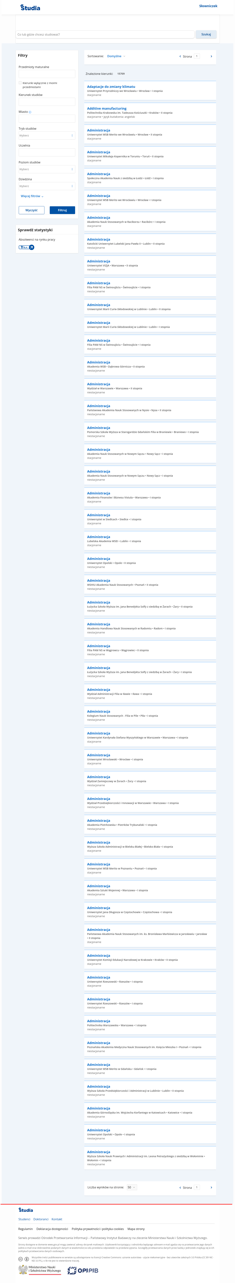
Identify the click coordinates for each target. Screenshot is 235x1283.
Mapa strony (135, 1229)
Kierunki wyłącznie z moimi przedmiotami (40, 85)
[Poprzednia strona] (179, 56)
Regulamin (25, 1229)
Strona (187, 56)
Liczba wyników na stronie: (106, 1187)
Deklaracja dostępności (52, 1229)
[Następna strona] (211, 56)
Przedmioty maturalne (34, 67)
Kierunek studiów (31, 95)
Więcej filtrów (30, 196)
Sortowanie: (96, 56)
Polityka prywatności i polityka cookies (98, 1229)
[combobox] (47, 73)
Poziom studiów (29, 162)
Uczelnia (24, 145)
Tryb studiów (27, 129)
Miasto (23, 112)
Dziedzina (25, 179)
